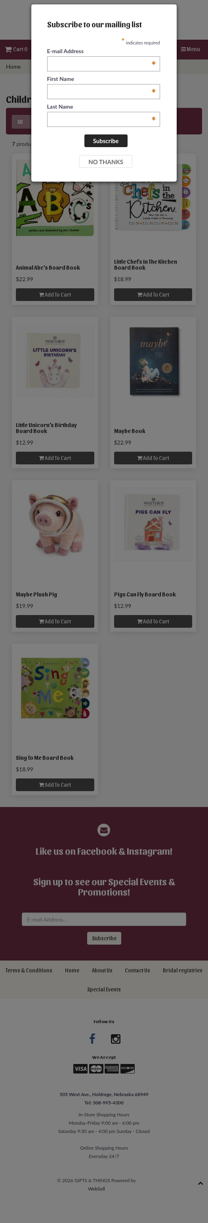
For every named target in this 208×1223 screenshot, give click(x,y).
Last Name (101, 107)
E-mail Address (101, 51)
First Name (101, 79)
